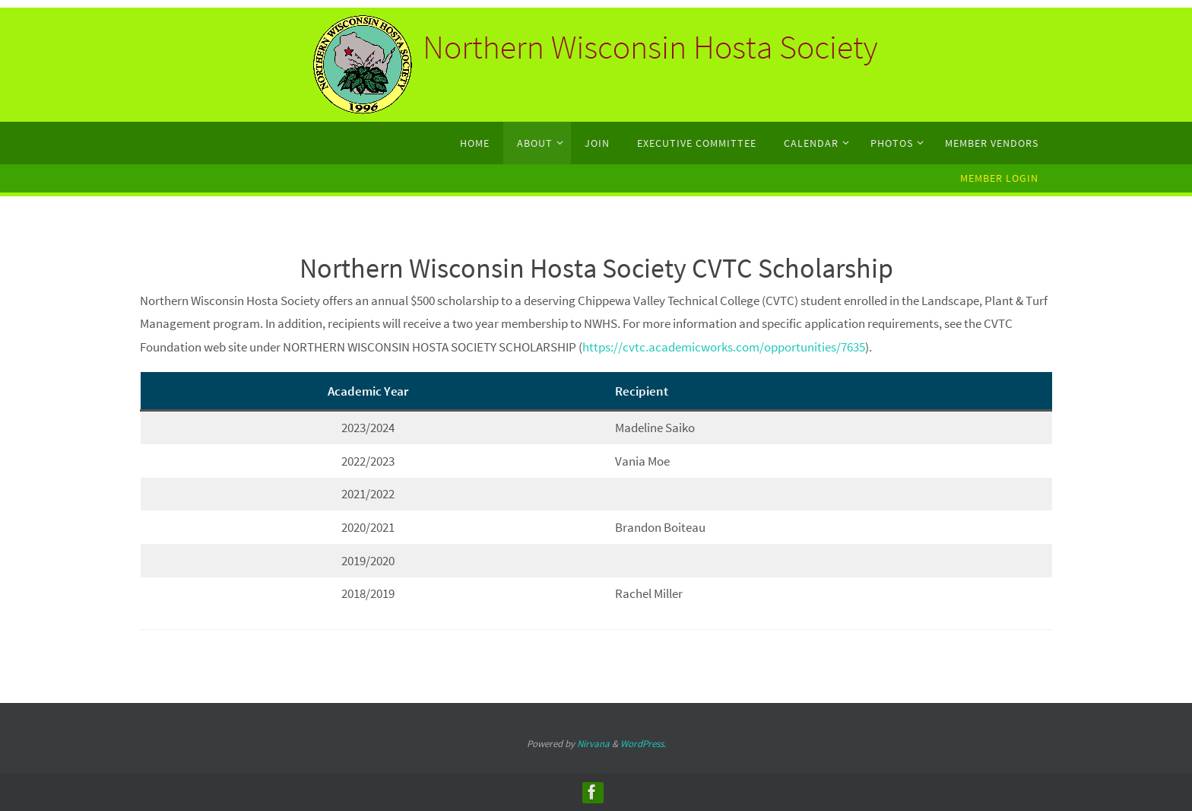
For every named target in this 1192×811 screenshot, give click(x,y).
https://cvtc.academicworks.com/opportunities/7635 (723, 347)
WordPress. (643, 743)
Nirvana (593, 743)
